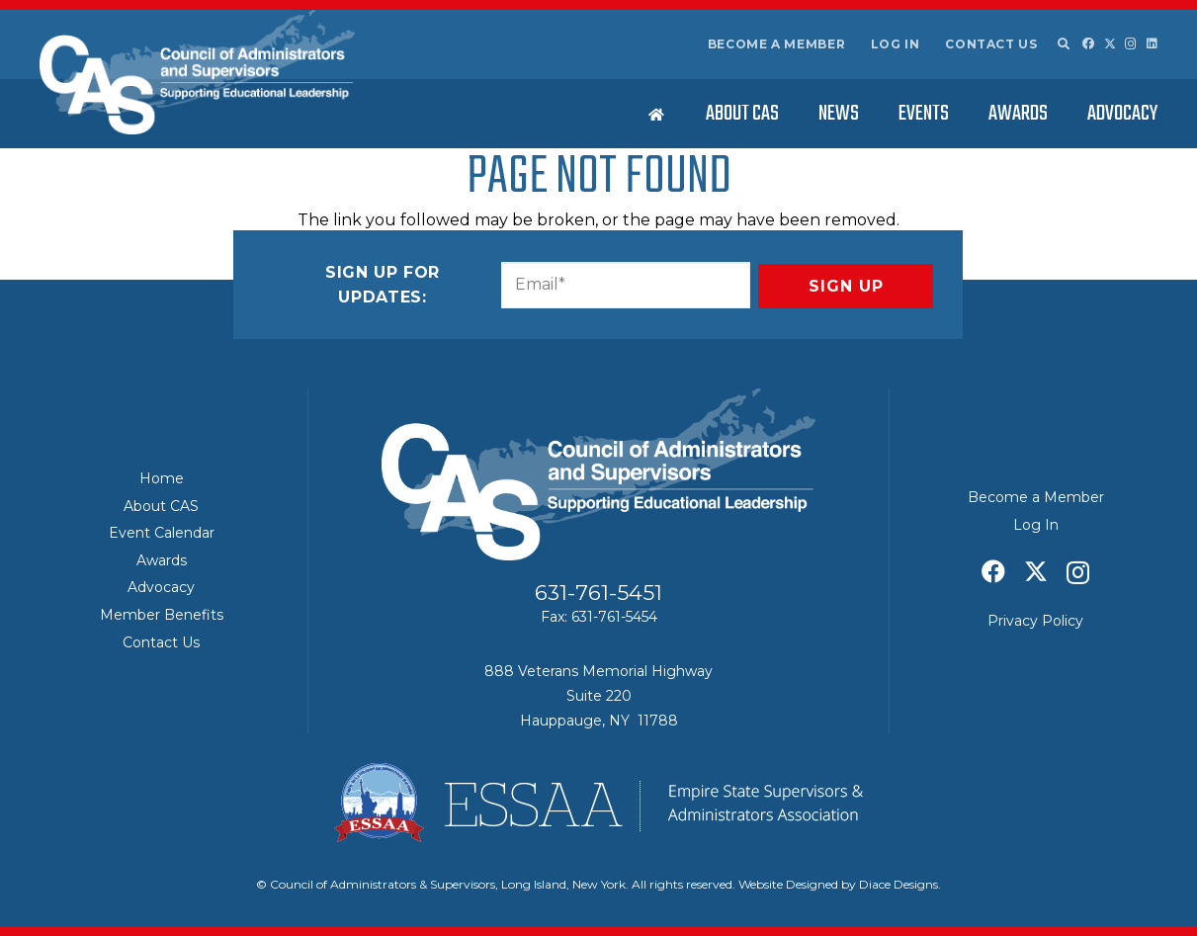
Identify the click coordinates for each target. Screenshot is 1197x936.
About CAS (161, 506)
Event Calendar (161, 533)
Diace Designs (898, 884)
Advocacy (161, 587)
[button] (1062, 44)
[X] (1110, 44)
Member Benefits (161, 615)
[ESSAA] (598, 802)
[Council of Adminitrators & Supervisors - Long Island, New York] (197, 72)
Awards (161, 560)
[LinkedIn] (1152, 43)
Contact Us (991, 44)
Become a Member (777, 44)
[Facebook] (1088, 43)
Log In (895, 44)
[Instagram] (1131, 44)
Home (161, 478)
